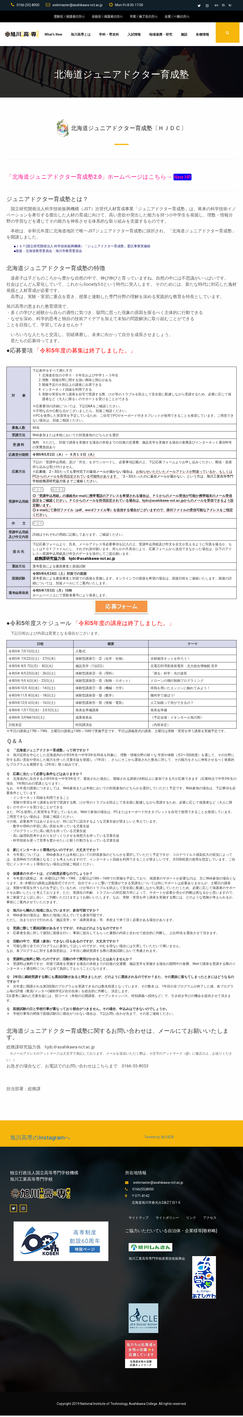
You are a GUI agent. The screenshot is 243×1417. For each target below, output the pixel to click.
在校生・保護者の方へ (106, 18)
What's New (53, 35)
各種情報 (201, 35)
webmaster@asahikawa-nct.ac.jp (74, 6)
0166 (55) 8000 (24, 6)
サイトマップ (139, 1219)
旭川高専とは (80, 35)
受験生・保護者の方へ (66, 18)
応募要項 (21, 352)
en (216, 5)
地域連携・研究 (160, 35)
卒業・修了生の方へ (145, 18)
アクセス (209, 1219)
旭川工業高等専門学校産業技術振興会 (157, 1260)
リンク (191, 1219)
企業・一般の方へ (180, 18)
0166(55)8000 (139, 1191)
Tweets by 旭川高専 (159, 1138)
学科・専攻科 (108, 35)
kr (230, 5)
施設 (183, 35)
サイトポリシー (167, 1219)
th (223, 5)
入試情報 (133, 35)
